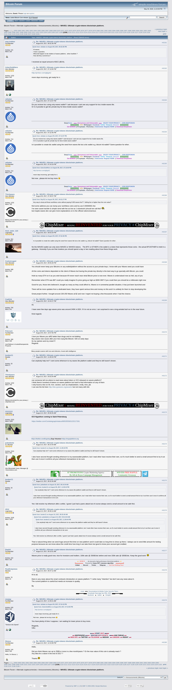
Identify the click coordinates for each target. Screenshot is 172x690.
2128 (140, 32)
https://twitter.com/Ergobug (41, 439)
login (25, 13)
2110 (69, 32)
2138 (33, 34)
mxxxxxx (9, 411)
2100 (29, 32)
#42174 (164, 444)
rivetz (82, 591)
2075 (78, 30)
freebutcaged (10, 261)
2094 (6, 32)
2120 (109, 32)
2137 (29, 34)
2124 (124, 32)
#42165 (164, 163)
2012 (7, 509)
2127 (136, 32)
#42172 (164, 375)
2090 (137, 30)
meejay (8, 599)
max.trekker (10, 42)
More (41, 20)
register (31, 13)
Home (10, 20)
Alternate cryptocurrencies (27, 26)
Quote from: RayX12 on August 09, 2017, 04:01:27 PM (50, 199)
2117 (97, 32)
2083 (110, 30)
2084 (114, 30)
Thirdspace (10, 194)
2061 (23, 30)
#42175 (164, 480)
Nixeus (8, 641)
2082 (106, 30)
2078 (90, 30)
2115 (89, 32)
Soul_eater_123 (11, 231)
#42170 (164, 332)
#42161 (164, 42)
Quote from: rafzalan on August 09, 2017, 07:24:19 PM (50, 604)
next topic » (162, 31)
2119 (105, 32)
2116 (93, 32)
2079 (94, 30)
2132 (9, 34)
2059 (15, 30)
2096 (13, 32)
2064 (35, 30)
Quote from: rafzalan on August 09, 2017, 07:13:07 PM (50, 136)
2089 (133, 30)
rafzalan (8, 99)
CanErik (8, 299)
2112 (77, 32)
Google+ (108, 595)
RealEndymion (11, 569)
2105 (49, 32)
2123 (120, 32)
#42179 (164, 600)
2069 (55, 30)
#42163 (164, 100)
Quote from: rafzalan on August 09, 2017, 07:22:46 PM (50, 236)
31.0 (30, 17)
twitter (100, 595)
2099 (25, 32)
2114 (85, 32)
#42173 (164, 412)
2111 (73, 32)
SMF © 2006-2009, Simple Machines (95, 686)
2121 (113, 32)
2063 (31, 30)
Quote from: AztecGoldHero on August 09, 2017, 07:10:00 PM (52, 167)
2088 (129, 30)
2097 (17, 32)
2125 (128, 32)
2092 (145, 30)
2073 (70, 30)
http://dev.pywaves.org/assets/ (60, 387)
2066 (43, 30)
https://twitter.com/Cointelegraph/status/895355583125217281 (56, 421)
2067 (47, 30)
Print (164, 34)
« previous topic (161, 29)
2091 (141, 30)
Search (22, 20)
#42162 (164, 68)
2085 (117, 30)
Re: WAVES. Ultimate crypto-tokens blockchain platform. (59, 42)
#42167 (164, 232)
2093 (149, 30)
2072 (66, 30)
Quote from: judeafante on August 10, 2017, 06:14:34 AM (50, 484)
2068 (51, 30)
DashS (8, 550)
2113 (81, 32)
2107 (57, 32)
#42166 (164, 195)
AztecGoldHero (11, 67)
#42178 (164, 570)
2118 (101, 32)
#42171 (164, 356)
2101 (33, 32)
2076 (82, 30)
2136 (25, 34)
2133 (13, 34)
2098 (21, 32)
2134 (17, 34)
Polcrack (8, 331)
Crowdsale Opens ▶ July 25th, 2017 (99, 593)
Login (28, 20)
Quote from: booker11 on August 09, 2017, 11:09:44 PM (50, 448)
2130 (148, 32)
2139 (37, 34)
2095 (9, 32)
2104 (45, 32)
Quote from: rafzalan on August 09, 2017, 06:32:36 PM (50, 47)
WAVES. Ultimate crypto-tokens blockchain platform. (82, 26)
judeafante (9, 443)
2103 (41, 32)
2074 (74, 30)
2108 (61, 32)
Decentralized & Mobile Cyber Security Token (103, 591)
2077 (86, 30)
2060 (19, 30)
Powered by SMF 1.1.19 (73, 686)
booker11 (9, 355)
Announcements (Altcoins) (48, 26)
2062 (27, 30)
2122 (117, 32)
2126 (132, 32)
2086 (121, 30)
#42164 (164, 132)
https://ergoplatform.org (70, 439)
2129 (144, 32)
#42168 (164, 262)
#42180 (164, 642)
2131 (6, 34)
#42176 (164, 510)
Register (34, 20)
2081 (102, 30)
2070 (58, 30)
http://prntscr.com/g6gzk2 (41, 73)
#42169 (164, 300)
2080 (98, 30)
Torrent (35, 17)
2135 (21, 34)
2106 (53, 32)
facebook (91, 595)
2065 (39, 30)
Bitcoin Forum (9, 26)
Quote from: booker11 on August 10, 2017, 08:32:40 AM (50, 514)
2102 (37, 32)
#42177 (164, 551)
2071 (62, 30)
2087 (125, 30)
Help (16, 20)
